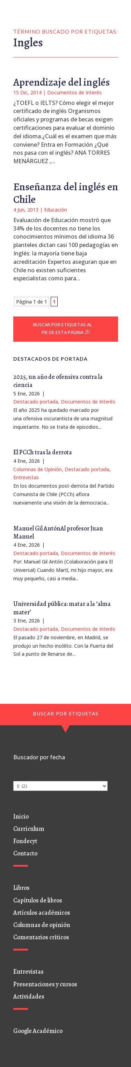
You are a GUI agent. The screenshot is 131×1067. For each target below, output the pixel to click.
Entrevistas (26, 477)
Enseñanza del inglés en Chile (65, 193)
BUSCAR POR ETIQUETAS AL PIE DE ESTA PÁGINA (62, 328)
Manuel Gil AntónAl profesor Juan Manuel (58, 532)
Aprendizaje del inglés (61, 82)
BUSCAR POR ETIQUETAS (66, 713)
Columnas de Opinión (37, 469)
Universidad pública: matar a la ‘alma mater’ (62, 608)
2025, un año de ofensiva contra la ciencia (58, 381)
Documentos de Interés (74, 92)
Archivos (22, 776)
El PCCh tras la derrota (42, 452)
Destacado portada (35, 401)
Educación (55, 209)
